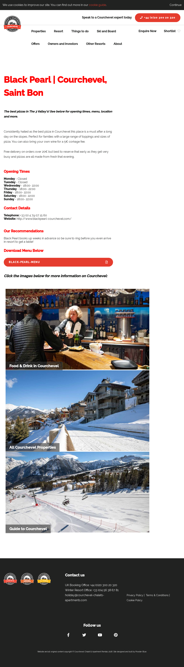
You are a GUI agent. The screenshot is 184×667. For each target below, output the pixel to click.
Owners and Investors (63, 44)
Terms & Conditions (157, 595)
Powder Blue (140, 652)
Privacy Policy (135, 595)
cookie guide (97, 5)
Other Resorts (95, 44)
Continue (175, 5)
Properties (38, 31)
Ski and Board (106, 31)
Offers (35, 44)
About (118, 44)
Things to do (80, 31)
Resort (58, 31)
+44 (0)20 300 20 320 (157, 17)
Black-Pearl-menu (24, 262)
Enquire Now (147, 31)
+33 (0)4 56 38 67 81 (106, 590)
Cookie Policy (134, 600)
